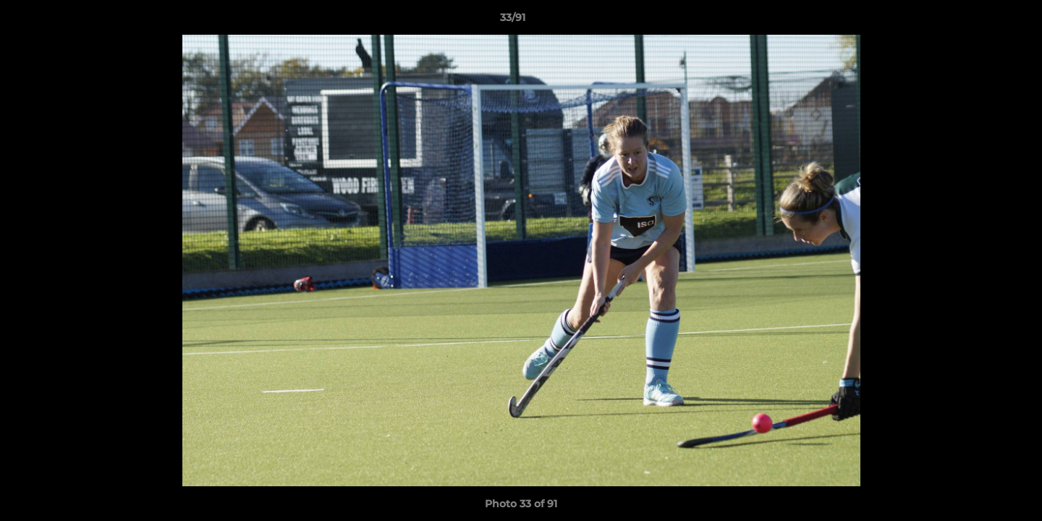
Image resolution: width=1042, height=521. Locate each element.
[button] (981, 20)
